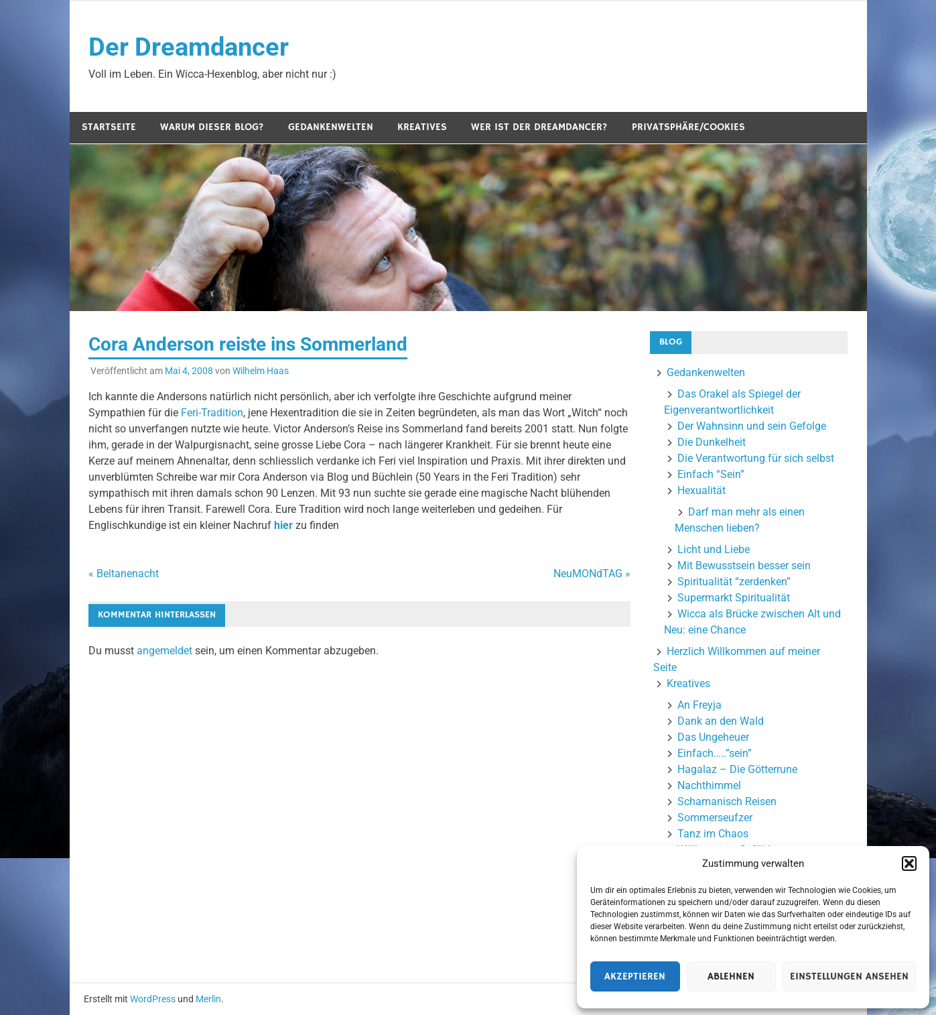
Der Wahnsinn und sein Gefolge (751, 426)
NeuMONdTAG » (591, 573)
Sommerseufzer (714, 817)
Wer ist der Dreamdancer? (539, 127)
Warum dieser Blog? (212, 127)
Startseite (109, 127)
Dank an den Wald (720, 721)
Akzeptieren (634, 976)
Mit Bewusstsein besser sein (744, 565)
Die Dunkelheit (711, 442)
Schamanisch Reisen (727, 801)
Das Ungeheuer (713, 737)
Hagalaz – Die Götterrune (737, 769)
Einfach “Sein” (710, 474)
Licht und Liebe (713, 549)
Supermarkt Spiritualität (733, 597)
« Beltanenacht (123, 573)
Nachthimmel (709, 785)
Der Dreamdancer (188, 47)
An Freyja (699, 705)
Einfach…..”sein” (714, 753)
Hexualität (701, 490)
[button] (909, 863)
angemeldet (164, 650)
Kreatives (422, 127)
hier (284, 525)
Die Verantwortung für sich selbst (755, 458)
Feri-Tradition (212, 412)
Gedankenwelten (330, 127)
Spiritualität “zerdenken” (734, 581)
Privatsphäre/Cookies (688, 127)
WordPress (153, 999)
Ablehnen (731, 976)
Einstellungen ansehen (849, 976)
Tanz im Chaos (712, 833)
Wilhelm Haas (260, 370)
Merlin (208, 999)
